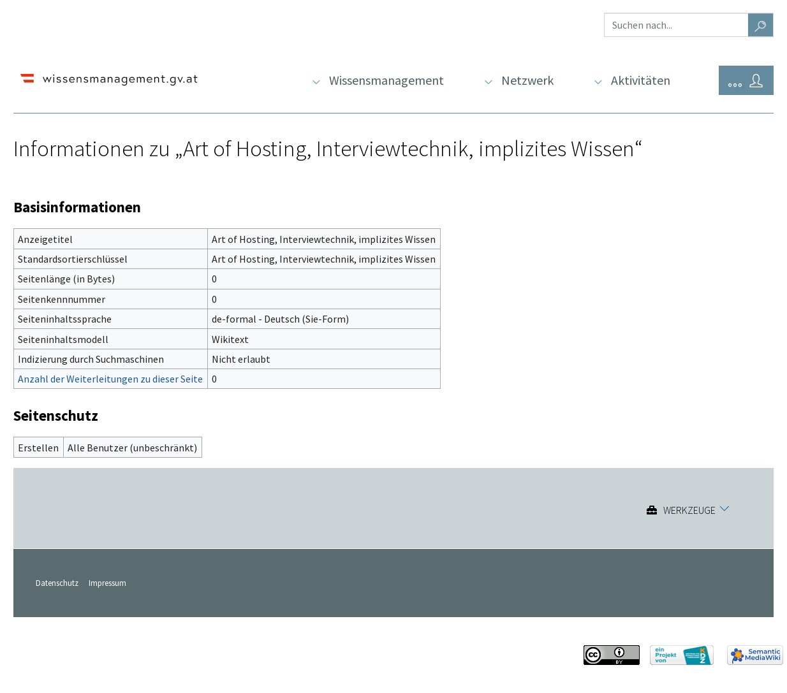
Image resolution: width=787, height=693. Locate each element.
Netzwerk (527, 80)
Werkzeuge (689, 510)
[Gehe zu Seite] (761, 25)
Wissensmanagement (386, 80)
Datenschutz (57, 583)
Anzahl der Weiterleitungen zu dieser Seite (110, 378)
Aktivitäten (640, 80)
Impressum (107, 583)
